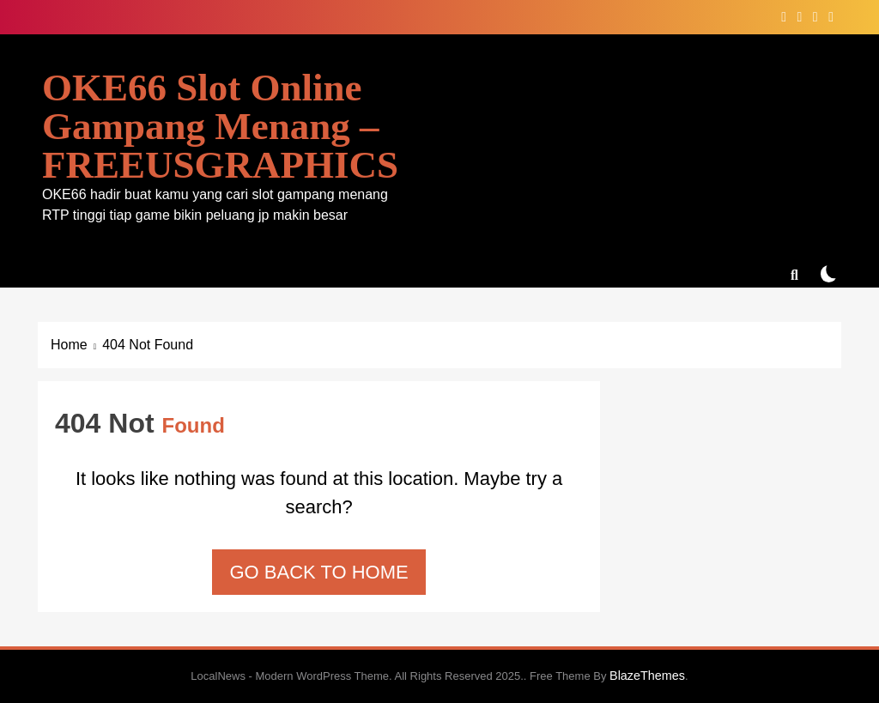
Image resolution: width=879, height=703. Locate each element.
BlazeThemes (647, 675)
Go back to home (318, 572)
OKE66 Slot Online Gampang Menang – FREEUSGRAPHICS (220, 126)
